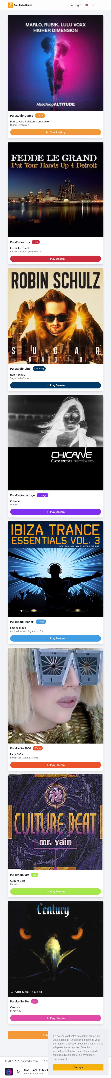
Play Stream (55, 258)
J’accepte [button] (78, 1067)
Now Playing (55, 132)
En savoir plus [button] (61, 1059)
